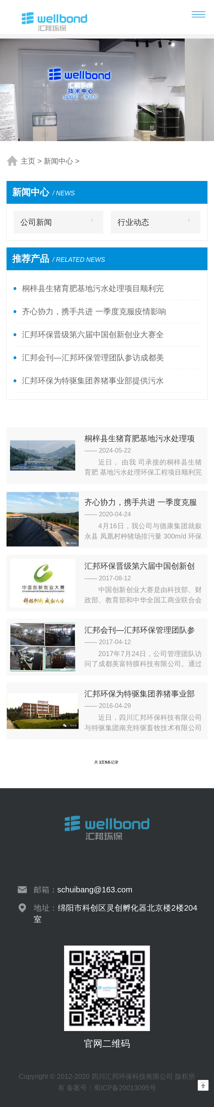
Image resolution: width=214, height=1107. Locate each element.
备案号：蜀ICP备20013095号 (111, 1088)
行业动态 (133, 222)
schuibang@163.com (95, 889)
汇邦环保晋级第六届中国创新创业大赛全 (93, 334)
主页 (28, 161)
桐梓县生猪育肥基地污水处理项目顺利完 (93, 288)
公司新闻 (36, 222)
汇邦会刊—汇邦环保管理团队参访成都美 (93, 357)
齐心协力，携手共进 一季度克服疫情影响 (94, 311)
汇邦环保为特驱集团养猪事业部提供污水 (93, 380)
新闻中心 (58, 161)
